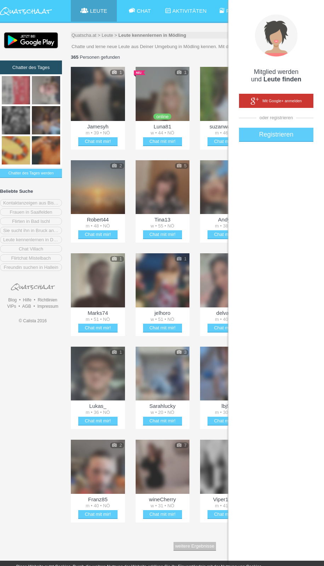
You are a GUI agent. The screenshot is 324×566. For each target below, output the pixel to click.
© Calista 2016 (33, 320)
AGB (26, 306)
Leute (107, 35)
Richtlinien (47, 300)
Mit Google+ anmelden (276, 101)
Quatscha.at (84, 35)
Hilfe (27, 300)
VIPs (11, 306)
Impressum (47, 306)
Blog (12, 300)
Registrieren (276, 134)
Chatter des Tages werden (30, 173)
